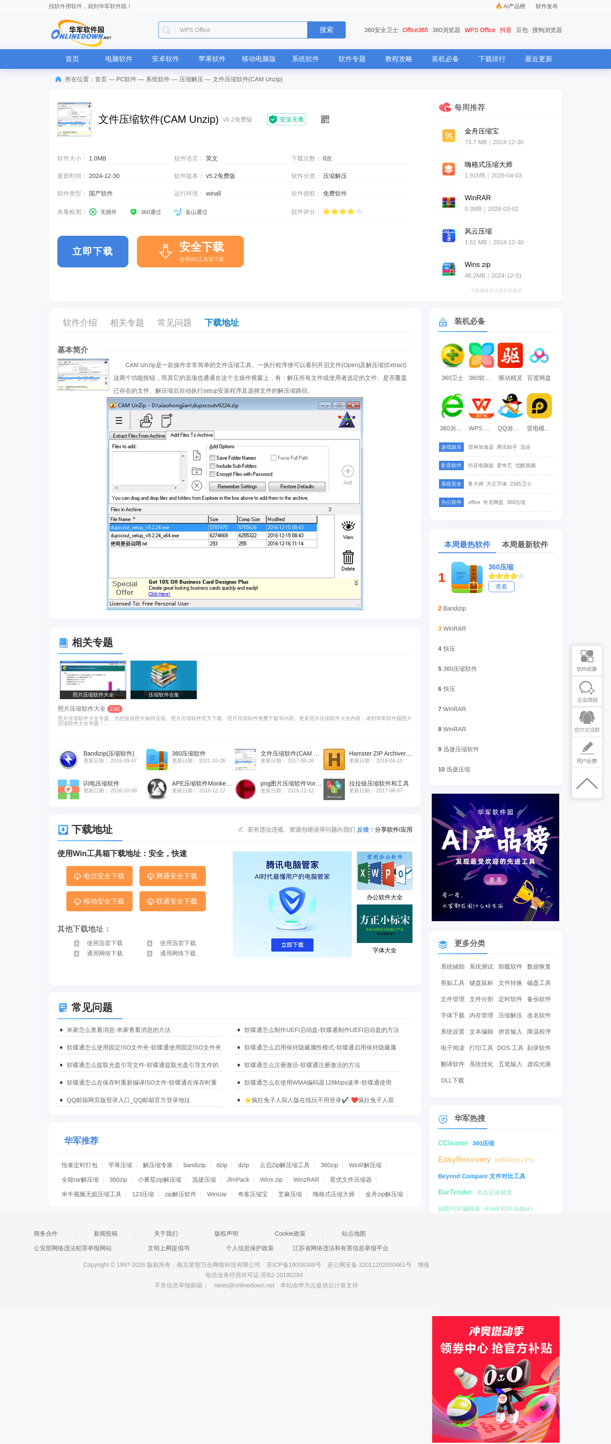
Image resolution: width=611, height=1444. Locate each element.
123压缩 (143, 1194)
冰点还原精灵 (494, 1192)
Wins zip (271, 1180)
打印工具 (481, 1047)
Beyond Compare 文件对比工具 (481, 1176)
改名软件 (539, 1015)
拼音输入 (510, 1031)
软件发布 (547, 6)
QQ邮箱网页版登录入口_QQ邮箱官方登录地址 (128, 1100)
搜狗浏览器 (547, 30)
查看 (501, 586)
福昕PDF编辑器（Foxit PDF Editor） (487, 1208)
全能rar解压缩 (80, 1180)
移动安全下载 (99, 902)
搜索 (326, 29)
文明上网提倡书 (169, 1248)
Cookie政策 (290, 1233)
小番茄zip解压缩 (159, 1180)
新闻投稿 (106, 1233)
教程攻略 (398, 58)
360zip (329, 1165)
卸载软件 (510, 966)
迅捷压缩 (204, 1180)
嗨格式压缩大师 (334, 1194)
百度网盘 (539, 377)
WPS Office (480, 30)
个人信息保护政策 (250, 1248)
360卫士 (452, 377)
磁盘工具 (539, 982)
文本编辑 (481, 1031)
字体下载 (453, 1015)
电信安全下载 (99, 876)
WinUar (217, 1194)
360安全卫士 (381, 30)
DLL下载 (452, 1080)
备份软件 (539, 999)
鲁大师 (475, 484)
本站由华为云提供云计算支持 (319, 1285)
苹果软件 (212, 58)
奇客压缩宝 (253, 1194)
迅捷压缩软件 (461, 749)
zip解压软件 (180, 1194)
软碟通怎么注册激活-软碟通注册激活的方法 (302, 1065)
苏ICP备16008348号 (294, 1264)
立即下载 (92, 251)
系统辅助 (453, 966)
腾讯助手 (507, 447)
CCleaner (453, 1143)
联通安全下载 (172, 902)
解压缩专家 (158, 1165)
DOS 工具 (510, 1047)
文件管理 (453, 999)
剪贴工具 (453, 982)
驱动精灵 (510, 377)
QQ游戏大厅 (511, 428)
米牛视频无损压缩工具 (92, 1194)
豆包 (522, 30)
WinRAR (454, 628)
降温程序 (539, 1031)
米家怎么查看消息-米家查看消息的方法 (119, 1029)
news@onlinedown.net (244, 1285)
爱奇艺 (504, 465)
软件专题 (352, 58)
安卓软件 (165, 58)
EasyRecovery (464, 1159)
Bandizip (454, 608)
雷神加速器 (481, 447)
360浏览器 (446, 30)
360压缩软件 (460, 668)
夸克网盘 (493, 502)
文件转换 (510, 982)
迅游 (525, 447)
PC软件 (126, 79)
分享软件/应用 (393, 829)
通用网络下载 (98, 953)
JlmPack (238, 1180)
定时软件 (510, 999)
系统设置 (453, 1031)
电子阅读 (453, 1047)
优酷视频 (525, 465)
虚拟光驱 (539, 1064)
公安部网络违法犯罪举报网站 (73, 1248)
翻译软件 (453, 1064)
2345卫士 (521, 484)
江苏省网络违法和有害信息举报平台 (341, 1248)
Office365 (415, 30)
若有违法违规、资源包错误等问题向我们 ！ (311, 829)
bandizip (195, 1165)
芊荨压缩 (120, 1165)
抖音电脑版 (481, 465)
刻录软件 (539, 1047)
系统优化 (481, 1064)
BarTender (455, 1192)
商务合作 (46, 1233)
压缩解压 (191, 79)
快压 (449, 648)
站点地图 (354, 1233)
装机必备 (445, 58)
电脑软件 (119, 58)
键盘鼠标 (481, 982)
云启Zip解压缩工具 (285, 1165)
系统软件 (305, 58)
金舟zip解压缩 (384, 1194)
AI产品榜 (514, 6)
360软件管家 (482, 377)
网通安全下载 (172, 876)
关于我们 (166, 1233)
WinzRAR (306, 1180)
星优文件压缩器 (351, 1180)
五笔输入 (510, 1064)
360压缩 (516, 502)
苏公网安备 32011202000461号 (370, 1264)
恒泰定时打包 (80, 1165)
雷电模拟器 (540, 428)
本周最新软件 (525, 544)
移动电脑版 (259, 58)
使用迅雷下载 (98, 943)
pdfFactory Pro (514, 1159)
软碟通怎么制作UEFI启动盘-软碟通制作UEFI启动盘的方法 (321, 1029)
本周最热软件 (467, 544)
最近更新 (538, 58)
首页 (72, 58)
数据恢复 (539, 966)
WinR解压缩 (365, 1165)
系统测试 (481, 966)
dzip (222, 1165)
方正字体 (496, 484)
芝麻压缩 (290, 1194)
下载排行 (492, 58)
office (474, 502)
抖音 (506, 30)
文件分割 (481, 999)
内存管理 (481, 1015)
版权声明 (226, 1233)
